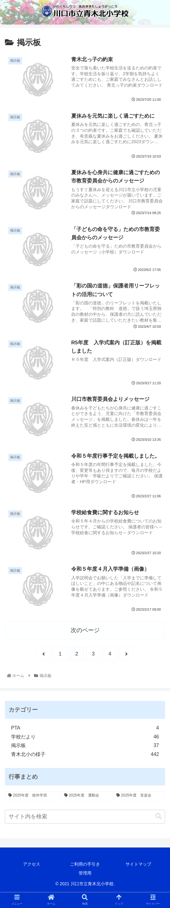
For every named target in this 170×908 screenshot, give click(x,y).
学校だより (85, 737)
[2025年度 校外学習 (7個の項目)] (33, 795)
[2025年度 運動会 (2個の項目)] (86, 795)
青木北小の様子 (85, 754)
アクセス (31, 864)
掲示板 (85, 745)
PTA (85, 728)
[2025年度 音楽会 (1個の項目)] (139, 795)
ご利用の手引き (85, 864)
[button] (158, 816)
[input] (85, 817)
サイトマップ (138, 864)
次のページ (85, 630)
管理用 (85, 873)
